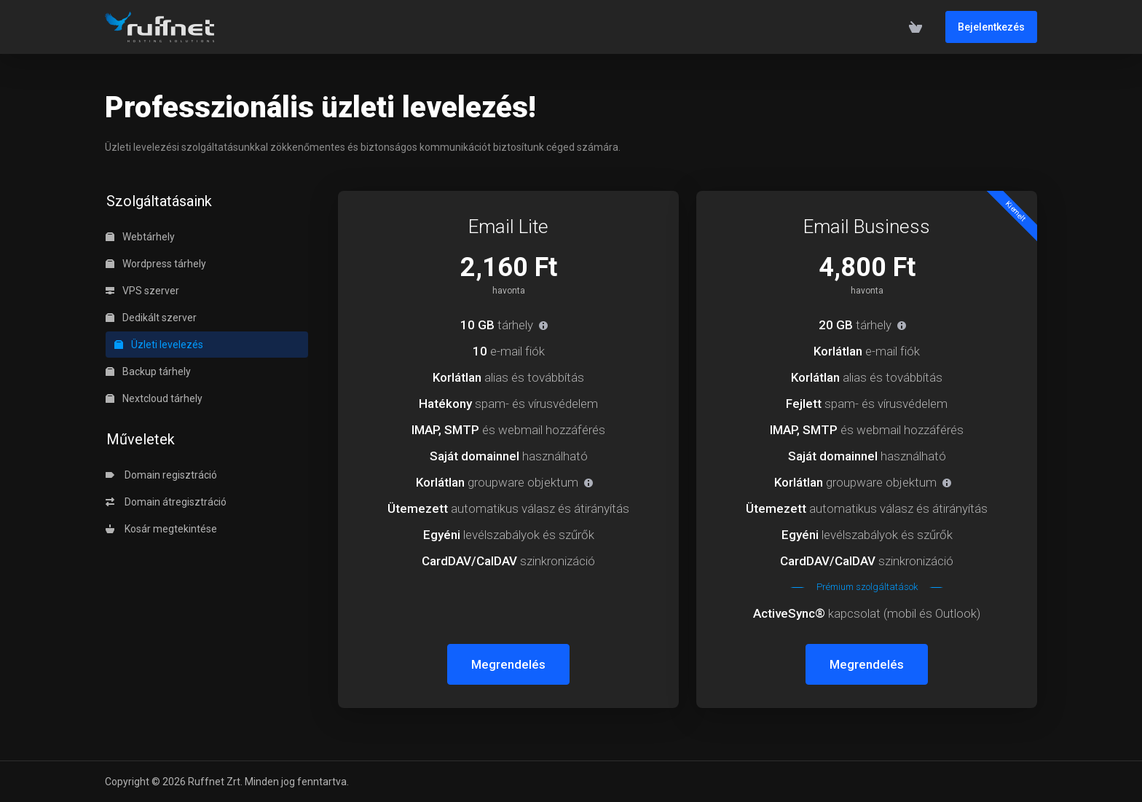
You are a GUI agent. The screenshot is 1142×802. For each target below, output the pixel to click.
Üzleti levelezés (158, 344)
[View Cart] (915, 27)
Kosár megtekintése (161, 529)
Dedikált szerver (151, 317)
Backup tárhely (148, 371)
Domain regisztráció (161, 475)
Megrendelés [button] (508, 664)
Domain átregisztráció (166, 502)
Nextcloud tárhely (154, 398)
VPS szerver (142, 290)
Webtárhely (140, 237)
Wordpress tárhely (156, 264)
